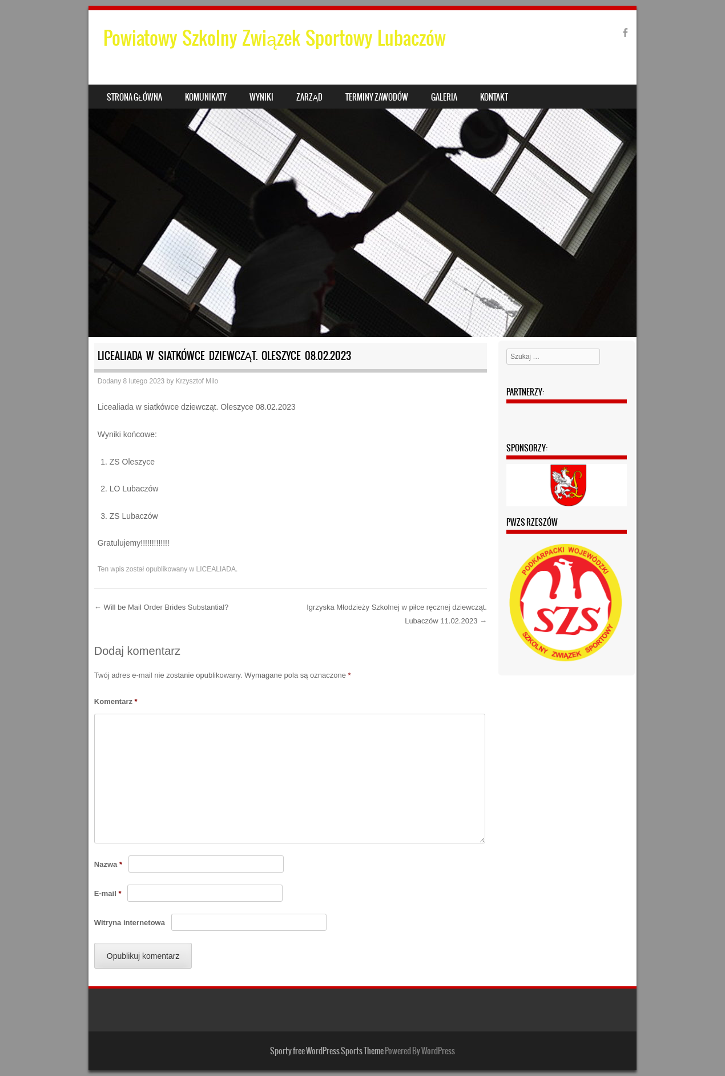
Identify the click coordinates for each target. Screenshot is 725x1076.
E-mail (108, 893)
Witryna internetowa (129, 922)
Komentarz (116, 701)
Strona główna (134, 97)
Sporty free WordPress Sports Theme (327, 1051)
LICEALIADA (216, 569)
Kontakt (494, 97)
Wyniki (261, 97)
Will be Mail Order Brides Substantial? (161, 607)
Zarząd (309, 97)
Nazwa (108, 864)
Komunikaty (206, 97)
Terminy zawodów (376, 97)
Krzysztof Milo (197, 381)
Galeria (444, 97)
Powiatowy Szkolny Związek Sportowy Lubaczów (274, 38)
